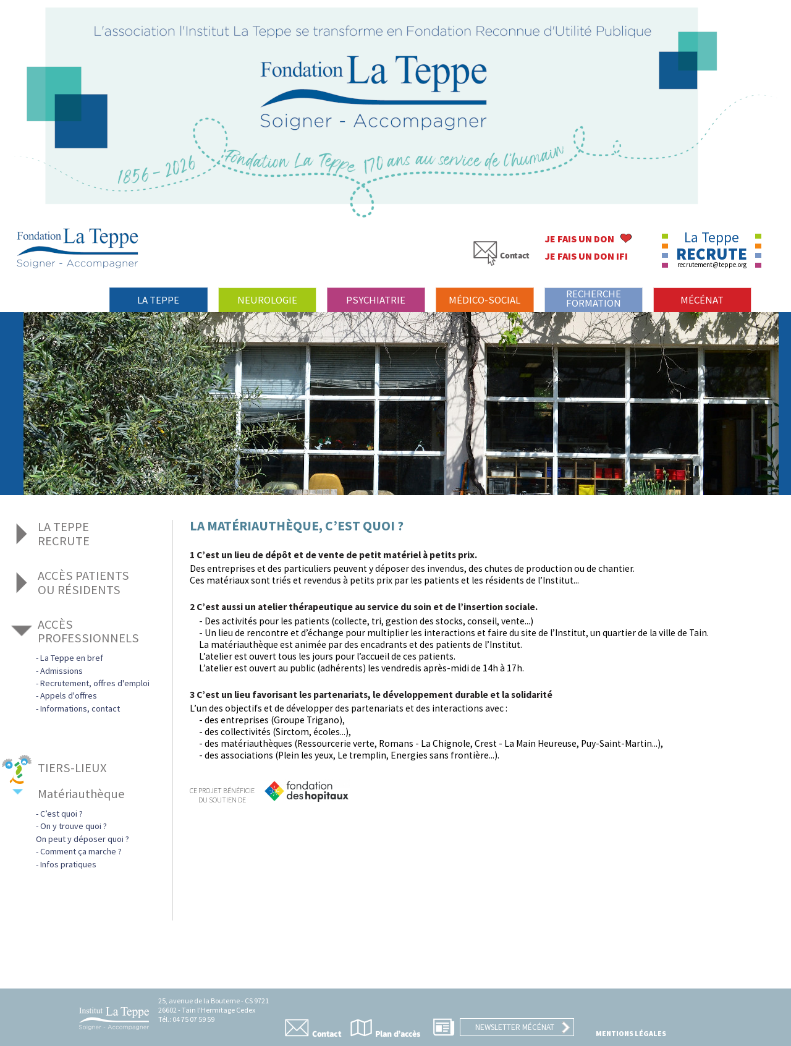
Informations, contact (80, 708)
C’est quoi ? (61, 813)
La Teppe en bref (71, 657)
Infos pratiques (68, 864)
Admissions (61, 670)
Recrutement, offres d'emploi (95, 683)
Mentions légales (631, 1033)
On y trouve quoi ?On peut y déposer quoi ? (82, 832)
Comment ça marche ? (81, 851)
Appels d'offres (68, 695)
